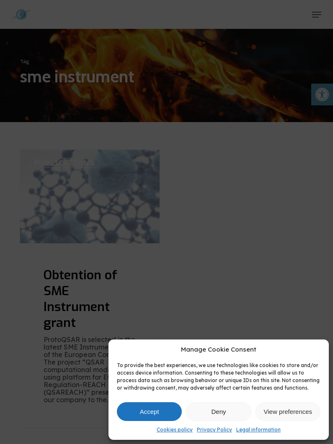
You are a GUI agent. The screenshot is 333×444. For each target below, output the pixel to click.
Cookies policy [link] (175, 429)
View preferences (288, 411)
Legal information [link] (258, 429)
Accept (149, 411)
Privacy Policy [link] (214, 429)
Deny (218, 411)
